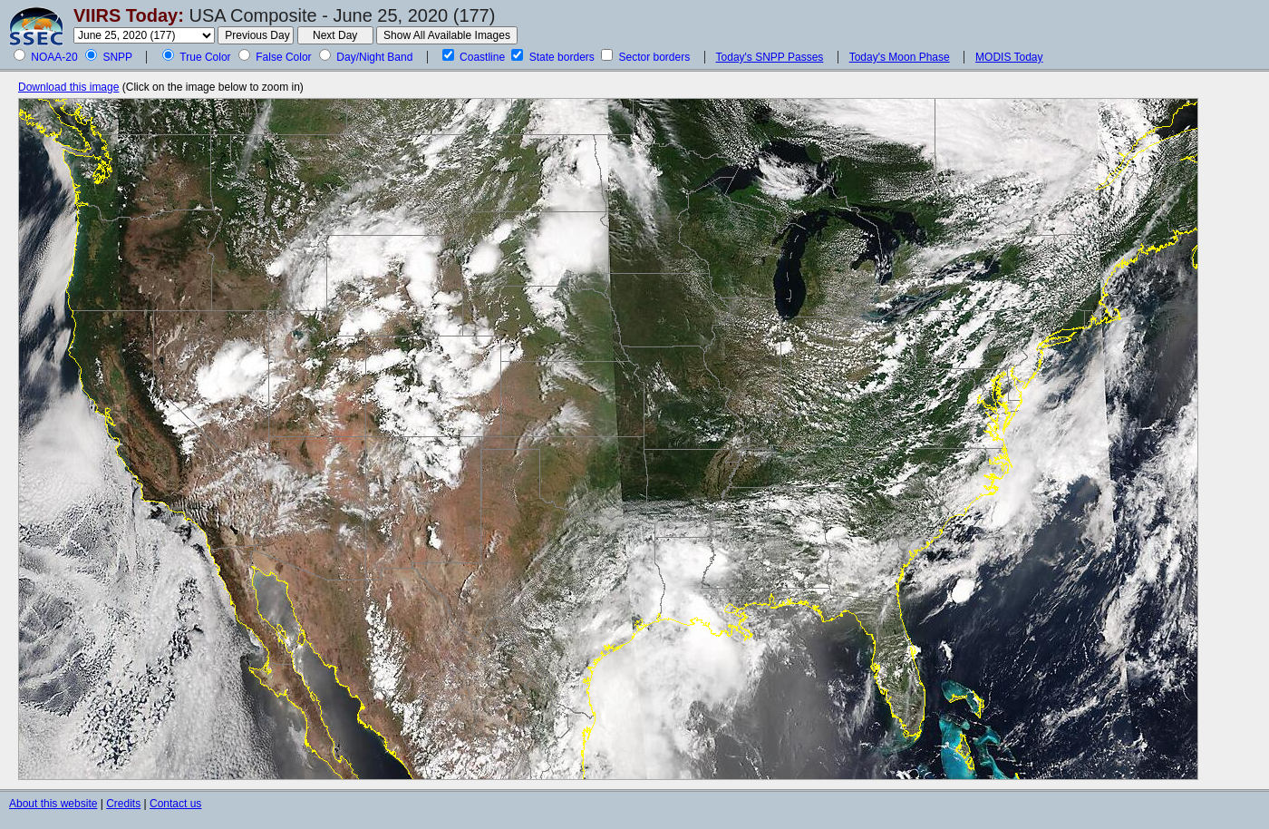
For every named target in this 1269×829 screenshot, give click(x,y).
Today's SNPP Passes (770, 57)
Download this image (68, 87)
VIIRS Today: (128, 15)
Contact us (175, 803)
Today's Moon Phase (899, 57)
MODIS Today (1008, 57)
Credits (123, 803)
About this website (53, 803)
